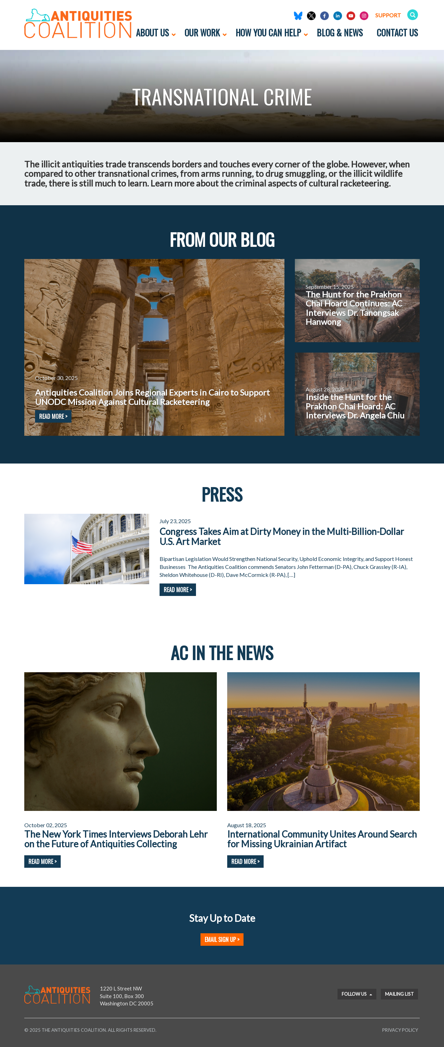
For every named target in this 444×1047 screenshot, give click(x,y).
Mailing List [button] (399, 994)
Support (388, 15)
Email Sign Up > (222, 939)
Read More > (178, 590)
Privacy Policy (400, 1030)
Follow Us (357, 994)
